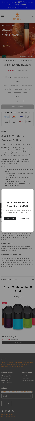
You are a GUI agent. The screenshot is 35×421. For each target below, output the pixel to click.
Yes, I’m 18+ (10, 218)
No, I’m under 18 (25, 218)
